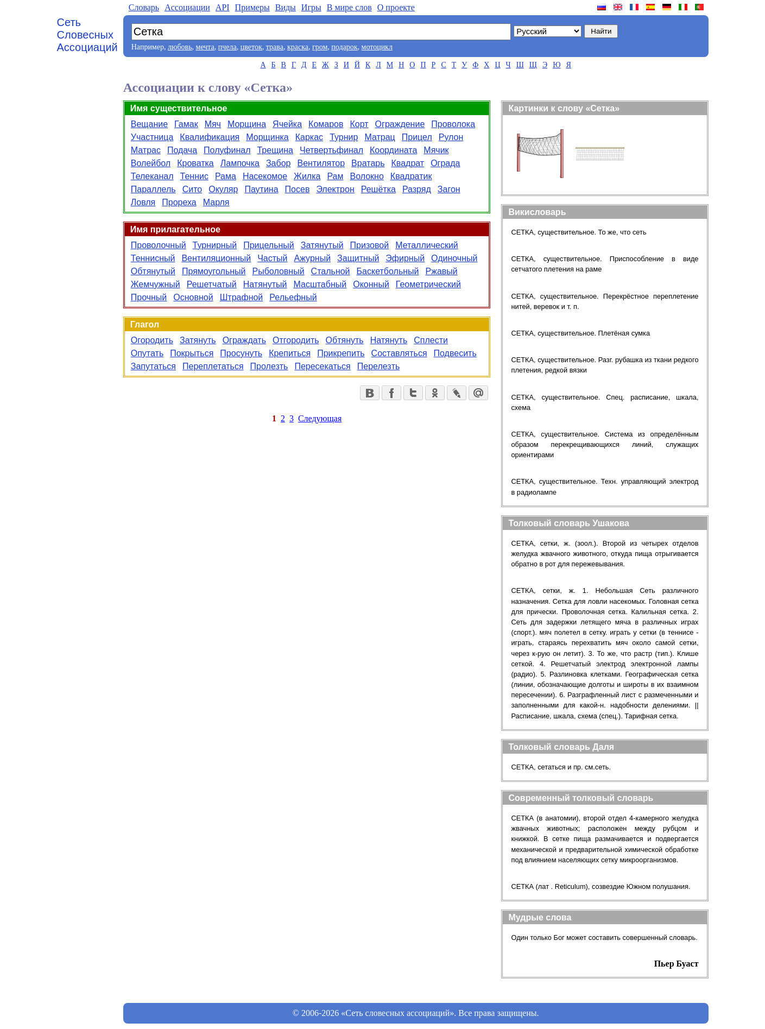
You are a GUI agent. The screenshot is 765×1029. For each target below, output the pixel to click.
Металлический (426, 245)
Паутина (261, 189)
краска (297, 47)
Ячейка (287, 124)
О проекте (396, 7)
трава (274, 47)
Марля (216, 202)
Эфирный (405, 258)
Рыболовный (278, 271)
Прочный (149, 297)
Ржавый (442, 271)
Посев (297, 189)
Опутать (147, 353)
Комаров (325, 124)
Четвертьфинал (331, 150)
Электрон (335, 189)
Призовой (369, 245)
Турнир (344, 137)
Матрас (146, 150)
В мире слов (349, 7)
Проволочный (158, 245)
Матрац (379, 137)
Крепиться (290, 353)
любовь (180, 47)
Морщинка (267, 137)
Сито (192, 189)
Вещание (149, 124)
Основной (193, 297)
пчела (227, 47)
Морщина (246, 124)
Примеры (252, 7)
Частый (272, 258)
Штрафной (241, 297)
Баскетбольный (388, 271)
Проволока (453, 124)
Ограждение (400, 124)
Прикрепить (340, 353)
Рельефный (293, 297)
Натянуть (389, 340)
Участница (152, 137)
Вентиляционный (216, 258)
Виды (285, 7)
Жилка (307, 176)
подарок (344, 47)
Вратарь (367, 163)
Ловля (143, 202)
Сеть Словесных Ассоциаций (87, 34)
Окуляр (223, 189)
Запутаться (153, 366)
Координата (393, 150)
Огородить (152, 340)
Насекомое (265, 176)
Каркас (309, 137)
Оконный (371, 284)
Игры (311, 7)
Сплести (431, 340)
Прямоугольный (214, 271)
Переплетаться (213, 366)
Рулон (451, 137)
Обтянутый (153, 271)
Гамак (186, 124)
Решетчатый (212, 284)
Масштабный (319, 284)
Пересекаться (322, 366)
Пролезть (269, 366)
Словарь (144, 7)
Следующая (320, 418)
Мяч (213, 124)
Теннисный (153, 258)
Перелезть (378, 366)
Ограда (445, 163)
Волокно (366, 176)
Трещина (275, 150)
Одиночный (454, 258)
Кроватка (195, 163)
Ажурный (312, 258)
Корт (359, 124)
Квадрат (408, 163)
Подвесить (455, 353)
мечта (205, 47)
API (223, 7)
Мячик (435, 150)
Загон (449, 189)
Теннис (194, 176)
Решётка (378, 189)
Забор (278, 163)
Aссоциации (187, 7)
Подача (182, 150)
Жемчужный (155, 284)
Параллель (153, 189)
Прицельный (268, 245)
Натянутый (265, 284)
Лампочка (240, 163)
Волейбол (150, 163)
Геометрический (428, 284)
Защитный (358, 258)
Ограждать (244, 340)
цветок (251, 47)
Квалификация (209, 137)
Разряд (416, 189)
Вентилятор (321, 163)
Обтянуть (345, 340)
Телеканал (152, 176)
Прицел (417, 137)
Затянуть (198, 340)
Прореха (179, 202)
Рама (225, 176)
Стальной (330, 271)
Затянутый (322, 245)
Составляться (399, 353)
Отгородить (296, 340)
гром (319, 47)
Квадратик (411, 176)
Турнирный (215, 245)
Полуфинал (227, 150)
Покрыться (191, 353)
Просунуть (241, 353)
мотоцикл (377, 47)
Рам (335, 176)
